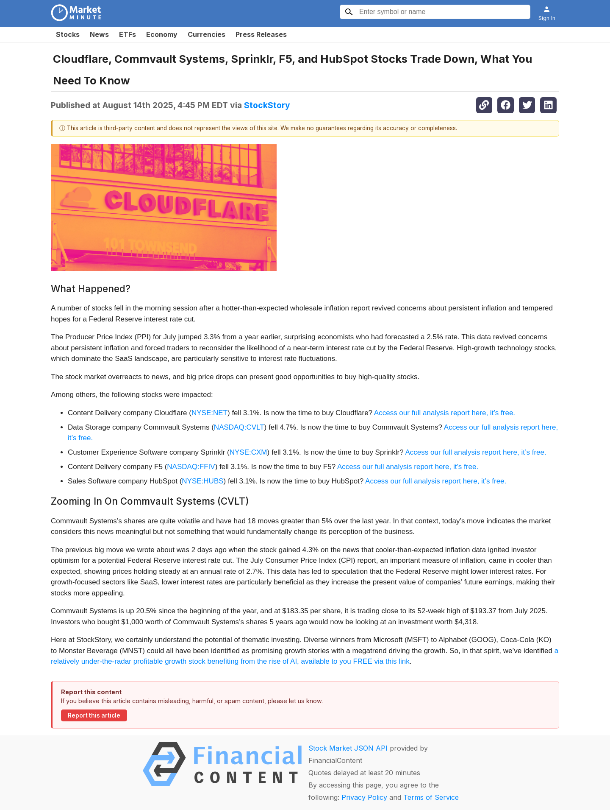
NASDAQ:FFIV (191, 467)
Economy (161, 34)
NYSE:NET (209, 413)
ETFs (127, 34)
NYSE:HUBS (202, 481)
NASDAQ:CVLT (239, 427)
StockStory (267, 105)
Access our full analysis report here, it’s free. (444, 413)
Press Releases (261, 34)
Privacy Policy (364, 797)
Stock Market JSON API (348, 748)
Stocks (68, 34)
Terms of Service (431, 797)
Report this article (94, 715)
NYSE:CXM (248, 452)
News (99, 34)
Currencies (206, 34)
